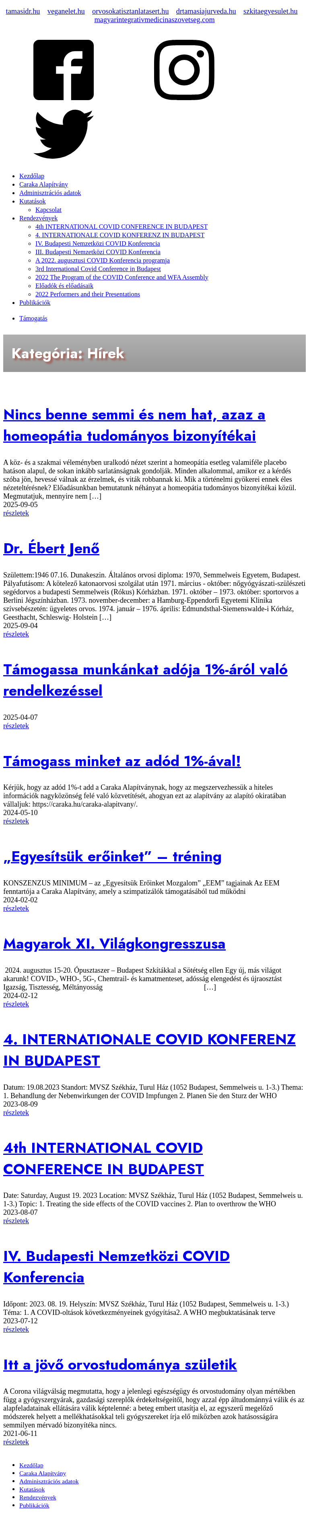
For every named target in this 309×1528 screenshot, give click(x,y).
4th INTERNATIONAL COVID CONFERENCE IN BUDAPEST (121, 226)
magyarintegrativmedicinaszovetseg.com (154, 20)
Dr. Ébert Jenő (51, 548)
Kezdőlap (31, 176)
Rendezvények (38, 218)
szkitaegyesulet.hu (270, 11)
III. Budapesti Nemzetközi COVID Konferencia (98, 252)
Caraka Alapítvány (43, 184)
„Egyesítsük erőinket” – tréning (112, 856)
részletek (16, 513)
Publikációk (34, 302)
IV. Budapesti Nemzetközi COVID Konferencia (97, 243)
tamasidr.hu (23, 11)
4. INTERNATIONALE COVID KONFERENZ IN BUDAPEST (119, 235)
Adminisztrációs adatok (50, 193)
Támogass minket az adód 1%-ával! (122, 761)
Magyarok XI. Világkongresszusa (114, 943)
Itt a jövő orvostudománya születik (120, 1364)
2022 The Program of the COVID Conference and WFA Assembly (121, 277)
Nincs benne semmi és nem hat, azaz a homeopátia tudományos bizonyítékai (134, 425)
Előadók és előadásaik (64, 286)
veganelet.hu (66, 11)
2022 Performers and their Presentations (87, 294)
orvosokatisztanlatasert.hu (130, 11)
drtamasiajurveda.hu (206, 11)
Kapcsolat (48, 210)
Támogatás (33, 318)
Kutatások (32, 201)
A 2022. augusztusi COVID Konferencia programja (102, 260)
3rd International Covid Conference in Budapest (98, 269)
